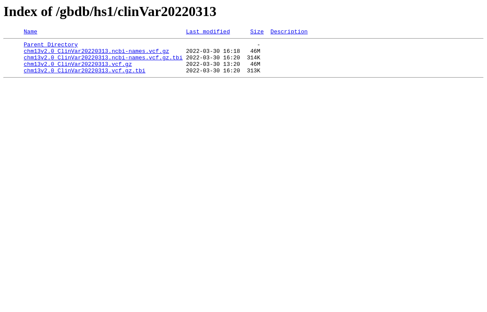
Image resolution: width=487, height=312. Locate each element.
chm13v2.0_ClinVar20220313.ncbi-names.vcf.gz (96, 54)
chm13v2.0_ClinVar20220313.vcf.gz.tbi (85, 78)
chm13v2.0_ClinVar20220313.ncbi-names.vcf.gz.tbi (103, 62)
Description (289, 32)
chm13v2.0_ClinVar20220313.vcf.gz (78, 70)
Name (30, 32)
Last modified (208, 32)
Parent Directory (51, 47)
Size (256, 32)
